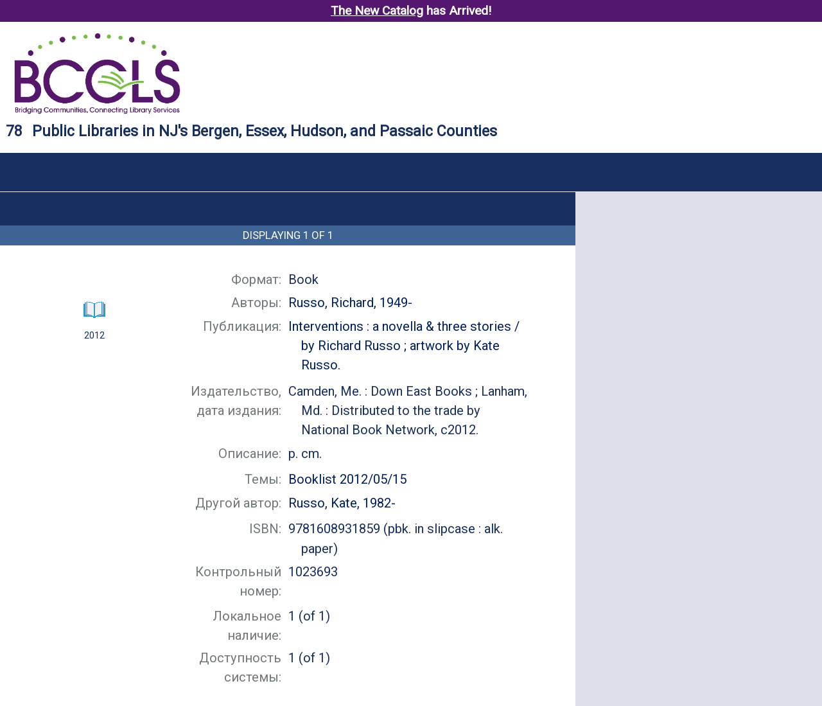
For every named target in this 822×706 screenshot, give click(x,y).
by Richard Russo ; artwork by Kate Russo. (404, 346)
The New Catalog (377, 10)
